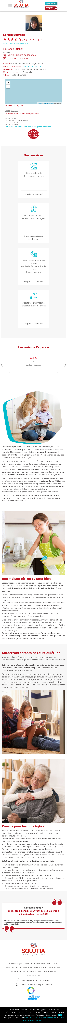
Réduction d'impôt (14, 967)
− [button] (8, 86)
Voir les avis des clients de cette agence (15, 43)
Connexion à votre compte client (33, 980)
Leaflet (40, 103)
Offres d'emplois (33, 975)
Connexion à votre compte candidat (33, 984)
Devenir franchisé (17, 971)
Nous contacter (49, 971)
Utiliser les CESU (30, 967)
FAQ (27, 964)
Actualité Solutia (34, 971)
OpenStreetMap (49, 103)
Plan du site (52, 964)
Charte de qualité (37, 964)
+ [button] (8, 83)
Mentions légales (16, 964)
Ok (60, 1015)
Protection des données (49, 967)
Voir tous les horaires (31, 66)
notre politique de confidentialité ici (40, 1018)
